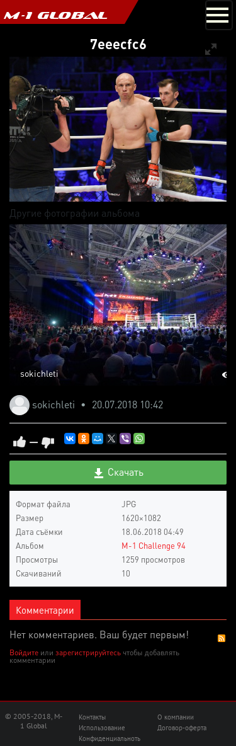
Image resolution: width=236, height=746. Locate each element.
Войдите (23, 652)
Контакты (92, 717)
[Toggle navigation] (219, 15)
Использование (102, 727)
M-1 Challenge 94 (153, 545)
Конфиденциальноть (109, 738)
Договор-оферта (181, 727)
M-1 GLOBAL (55, 15)
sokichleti (39, 373)
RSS (221, 638)
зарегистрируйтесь (88, 652)
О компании (175, 717)
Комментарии (45, 610)
